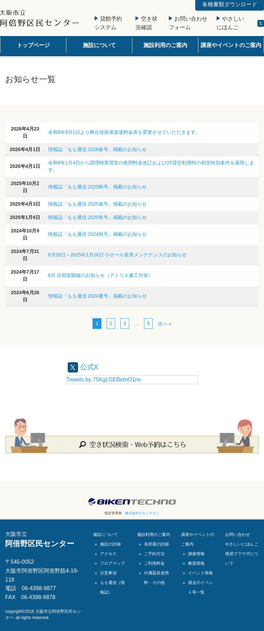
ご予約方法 (154, 553)
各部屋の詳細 (156, 544)
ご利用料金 (154, 563)
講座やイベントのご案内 (231, 45)
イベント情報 (200, 573)
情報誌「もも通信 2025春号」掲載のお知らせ (97, 204)
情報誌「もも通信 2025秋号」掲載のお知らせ (97, 187)
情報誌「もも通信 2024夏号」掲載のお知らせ (97, 296)
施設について (99, 45)
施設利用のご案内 (165, 45)
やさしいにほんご (241, 544)
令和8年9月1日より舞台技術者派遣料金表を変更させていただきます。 (124, 132)
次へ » (165, 323)
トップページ (33, 45)
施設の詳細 (110, 544)
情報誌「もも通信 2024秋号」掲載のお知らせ (97, 234)
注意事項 (108, 573)
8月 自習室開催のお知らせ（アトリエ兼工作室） (100, 275)
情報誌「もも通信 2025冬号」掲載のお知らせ (97, 217)
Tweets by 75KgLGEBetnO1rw (103, 379)
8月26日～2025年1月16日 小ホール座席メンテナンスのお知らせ (117, 254)
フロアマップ (112, 563)
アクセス (108, 553)
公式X (83, 367)
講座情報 (196, 553)
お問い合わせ (237, 534)
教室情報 (196, 563)
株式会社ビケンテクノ (142, 513)
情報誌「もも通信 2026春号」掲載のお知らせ (97, 149)
